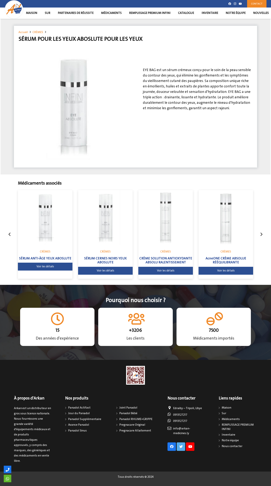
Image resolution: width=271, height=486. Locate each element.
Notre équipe (230, 440)
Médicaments (231, 419)
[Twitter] (181, 446)
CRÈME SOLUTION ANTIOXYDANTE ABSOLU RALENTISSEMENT (165, 260)
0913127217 (180, 414)
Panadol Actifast (79, 407)
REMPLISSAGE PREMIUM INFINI (238, 426)
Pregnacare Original (132, 424)
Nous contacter (232, 446)
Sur (224, 413)
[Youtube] (240, 3)
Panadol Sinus (77, 430)
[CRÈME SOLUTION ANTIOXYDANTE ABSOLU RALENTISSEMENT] (165, 217)
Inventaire (228, 434)
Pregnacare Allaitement (135, 430)
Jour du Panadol (79, 413)
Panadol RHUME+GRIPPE (135, 419)
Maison (226, 407)
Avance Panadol (78, 424)
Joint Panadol (128, 407)
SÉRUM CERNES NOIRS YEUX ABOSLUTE (105, 260)
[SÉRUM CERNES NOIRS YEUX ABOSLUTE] (105, 217)
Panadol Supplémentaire (84, 419)
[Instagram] (235, 3)
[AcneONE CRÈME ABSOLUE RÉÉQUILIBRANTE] (226, 217)
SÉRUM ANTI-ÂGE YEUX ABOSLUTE (45, 258)
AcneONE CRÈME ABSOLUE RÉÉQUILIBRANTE (226, 260)
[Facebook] (229, 3)
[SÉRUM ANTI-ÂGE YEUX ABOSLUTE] (45, 217)
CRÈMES (45, 251)
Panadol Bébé (128, 413)
